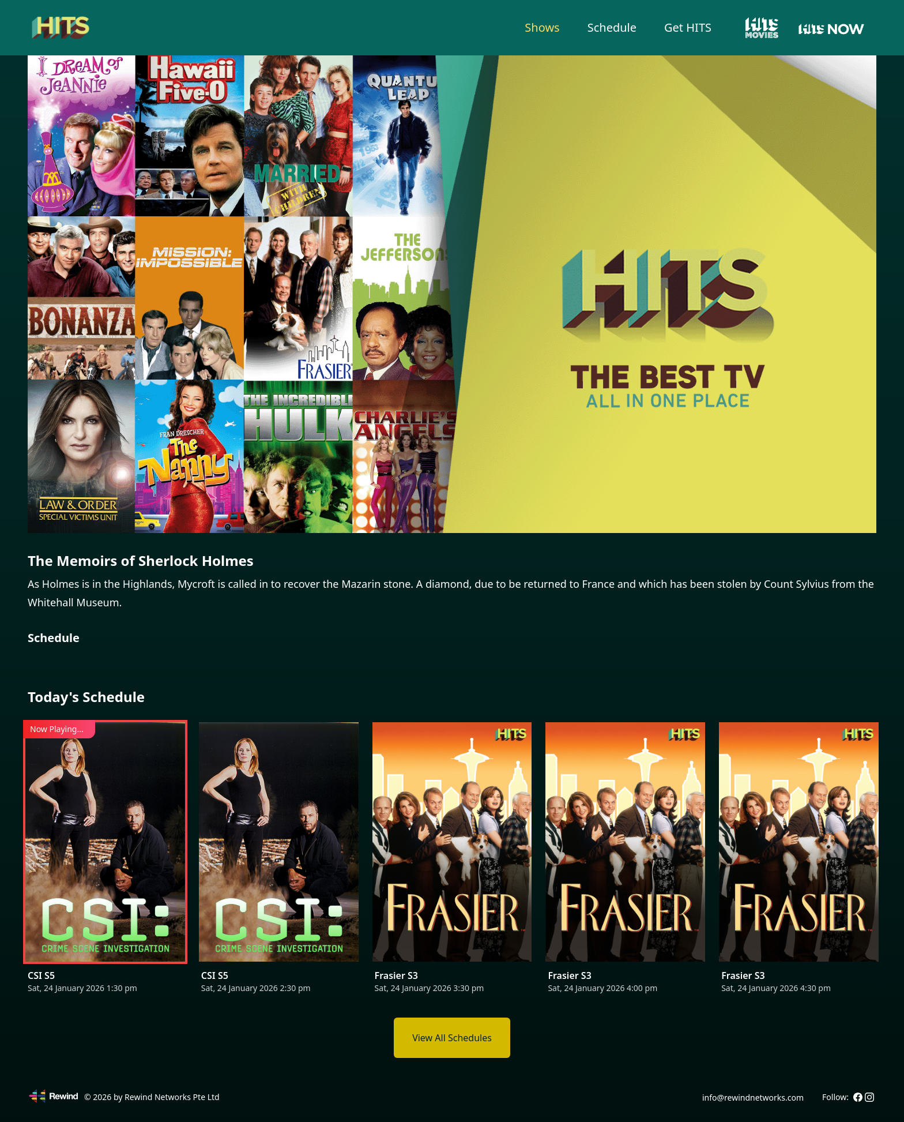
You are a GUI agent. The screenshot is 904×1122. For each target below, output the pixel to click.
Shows (542, 27)
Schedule (611, 27)
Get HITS (687, 27)
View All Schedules (452, 1037)
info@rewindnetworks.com (753, 1097)
